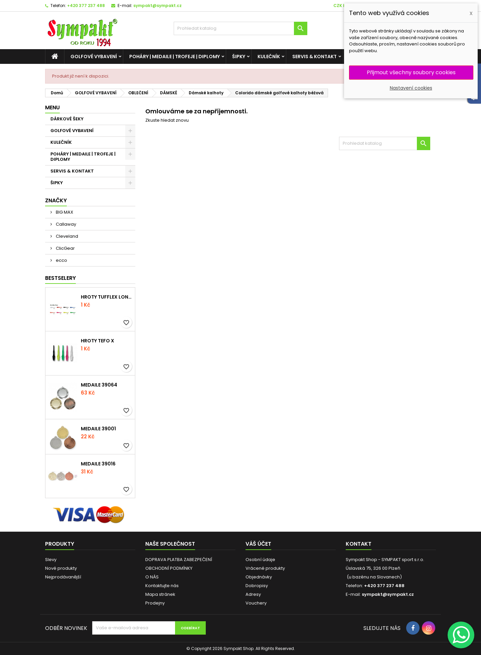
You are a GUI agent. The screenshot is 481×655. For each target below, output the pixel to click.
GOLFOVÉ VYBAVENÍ (93, 56)
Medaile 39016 (98, 463)
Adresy (253, 594)
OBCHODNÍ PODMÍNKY (168, 568)
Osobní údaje (260, 559)
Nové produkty (61, 568)
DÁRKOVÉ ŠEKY (67, 119)
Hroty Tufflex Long (106, 297)
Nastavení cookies (411, 88)
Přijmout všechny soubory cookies (411, 72)
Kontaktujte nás (162, 585)
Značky (56, 200)
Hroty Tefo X (97, 340)
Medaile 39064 (99, 385)
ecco (61, 260)
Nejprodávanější (63, 577)
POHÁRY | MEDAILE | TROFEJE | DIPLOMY (174, 56)
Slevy (50, 559)
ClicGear (65, 248)
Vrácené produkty (265, 568)
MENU (52, 107)
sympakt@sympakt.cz (157, 5)
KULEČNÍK (269, 56)
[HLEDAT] (240, 28)
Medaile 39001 (98, 428)
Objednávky (259, 577)
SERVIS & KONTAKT (314, 56)
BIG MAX (64, 212)
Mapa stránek (160, 594)
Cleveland (66, 236)
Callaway (65, 224)
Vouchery (256, 603)
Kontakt (358, 544)
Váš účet (258, 544)
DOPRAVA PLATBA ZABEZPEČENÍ (178, 559)
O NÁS (152, 577)
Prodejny (155, 603)
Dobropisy (257, 585)
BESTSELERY (60, 278)
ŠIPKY (238, 56)
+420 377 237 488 (86, 5)
